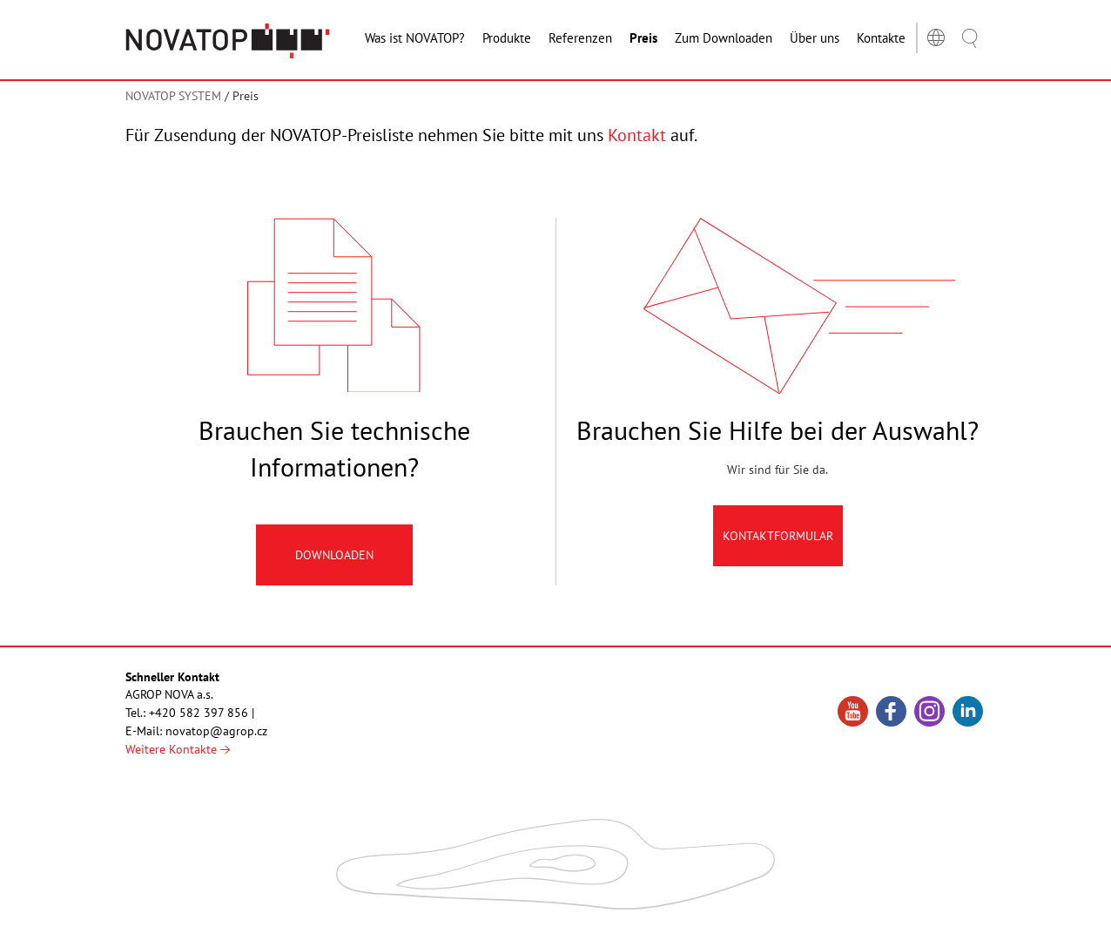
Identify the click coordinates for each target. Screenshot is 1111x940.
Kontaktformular (778, 536)
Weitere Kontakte (177, 749)
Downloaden (334, 555)
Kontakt (637, 135)
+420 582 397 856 (198, 712)
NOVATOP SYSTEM (173, 96)
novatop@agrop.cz (216, 731)
